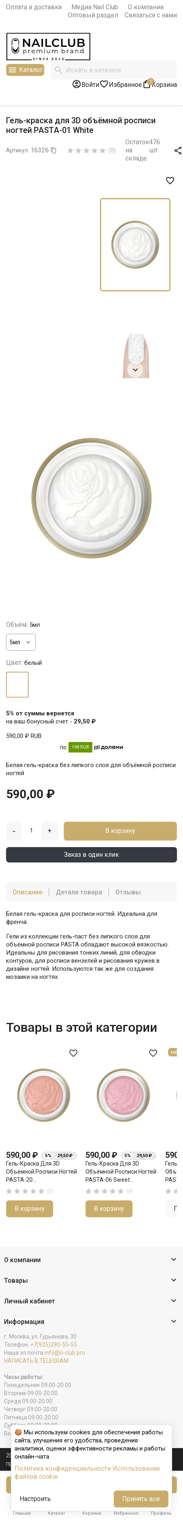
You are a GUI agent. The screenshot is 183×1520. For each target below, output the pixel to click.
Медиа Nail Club (94, 7)
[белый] (17, 685)
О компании (146, 7)
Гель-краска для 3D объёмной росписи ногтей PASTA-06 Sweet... (120, 1171)
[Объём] (21, 642)
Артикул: (17, 150)
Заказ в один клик (91, 854)
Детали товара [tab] (79, 892)
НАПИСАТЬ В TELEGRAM (36, 1361)
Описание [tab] (27, 892)
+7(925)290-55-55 (53, 1344)
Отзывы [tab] (128, 892)
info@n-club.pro (64, 1352)
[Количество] (31, 830)
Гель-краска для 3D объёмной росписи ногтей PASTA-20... (41, 1171)
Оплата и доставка (34, 7)
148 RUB (80, 747)
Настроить (35, 1499)
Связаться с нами (151, 15)
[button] (91, 1260)
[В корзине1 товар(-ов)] (159, 84)
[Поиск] (114, 70)
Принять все (141, 1499)
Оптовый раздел (93, 15)
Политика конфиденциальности (63, 1468)
